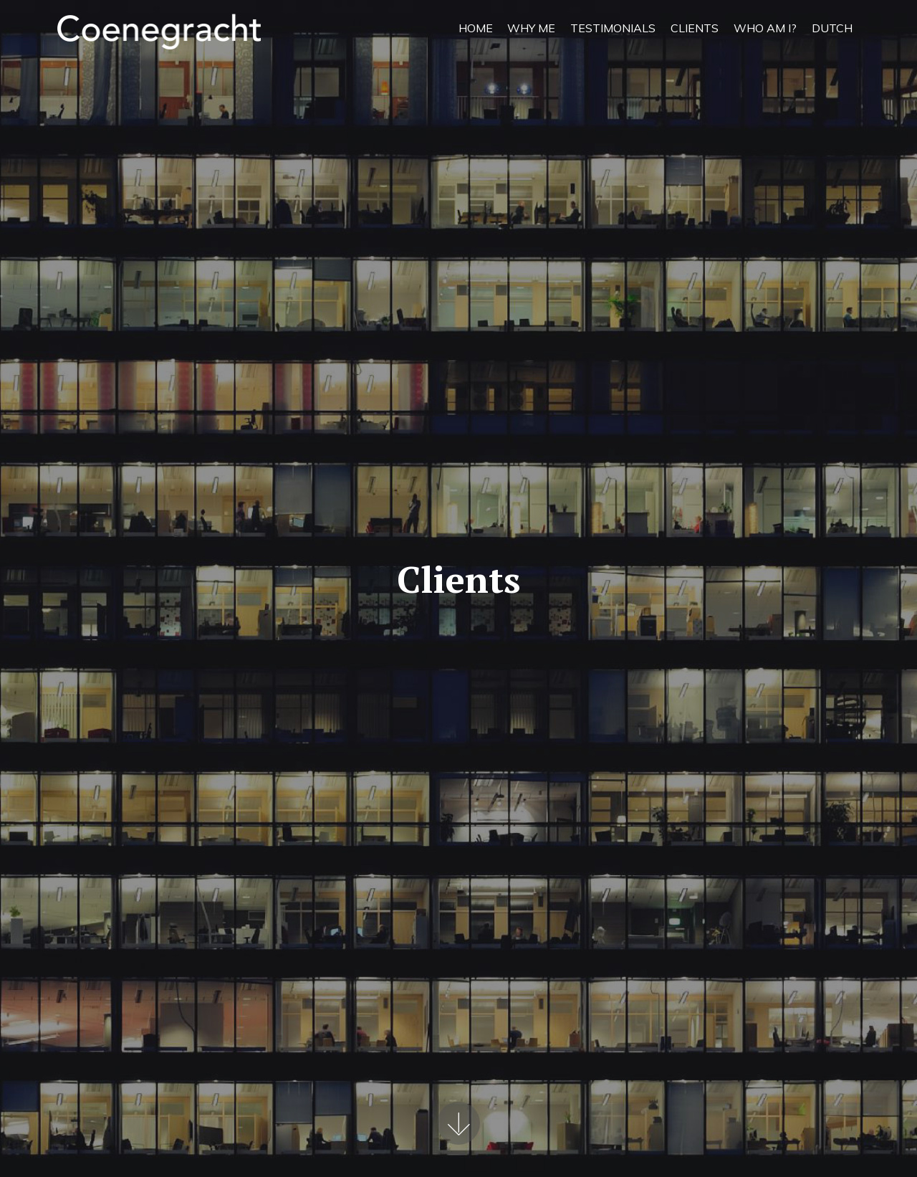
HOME (475, 28)
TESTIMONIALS (613, 28)
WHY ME (531, 28)
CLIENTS (695, 28)
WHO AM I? (765, 28)
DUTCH (832, 28)
